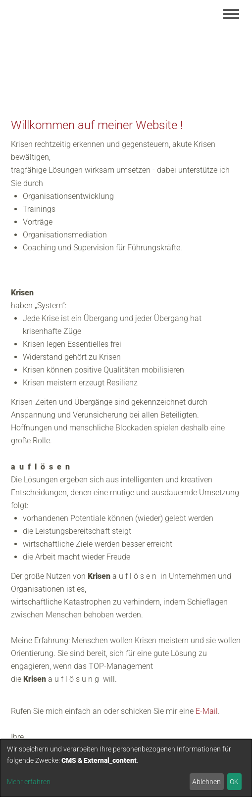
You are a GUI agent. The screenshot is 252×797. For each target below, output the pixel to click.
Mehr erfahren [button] (28, 782)
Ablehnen (206, 782)
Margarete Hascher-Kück (79, 61)
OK (234, 782)
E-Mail (207, 711)
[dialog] (126, 768)
